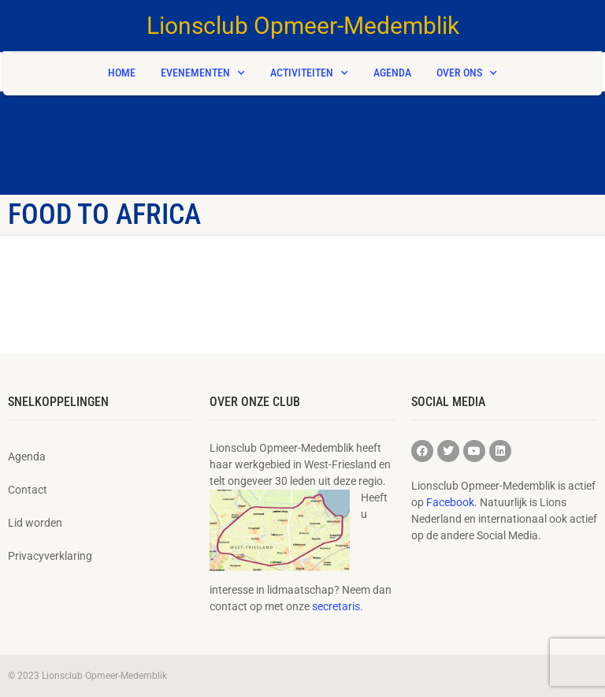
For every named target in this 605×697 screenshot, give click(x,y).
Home (121, 72)
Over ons (466, 73)
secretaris (336, 606)
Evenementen (203, 73)
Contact (27, 489)
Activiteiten (309, 73)
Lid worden (35, 522)
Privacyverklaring (50, 556)
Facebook (450, 502)
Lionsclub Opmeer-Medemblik (303, 25)
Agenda (392, 72)
